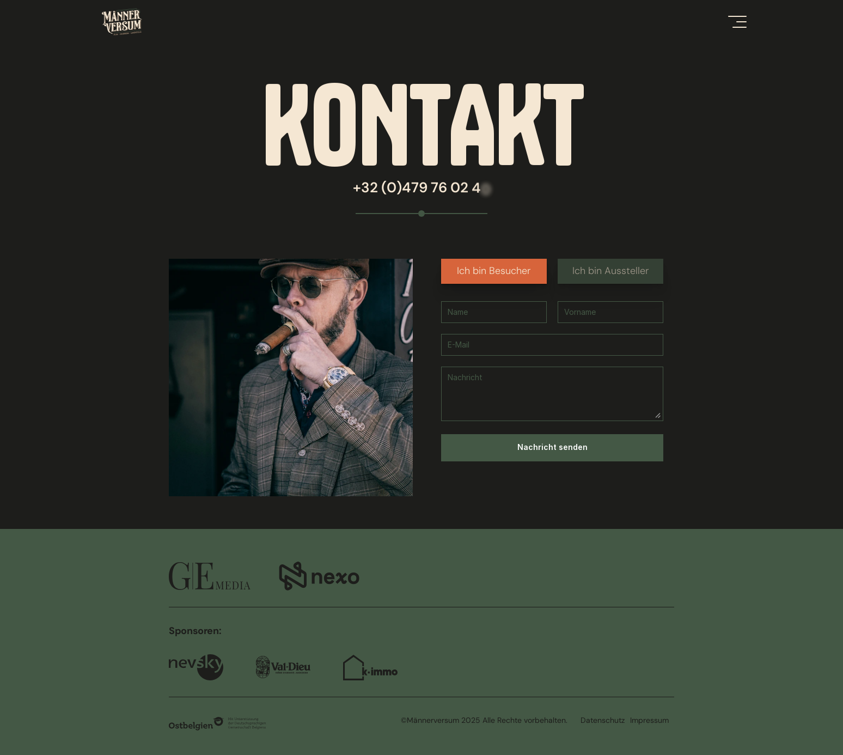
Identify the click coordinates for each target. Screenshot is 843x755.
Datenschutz (603, 720)
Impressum (649, 720)
